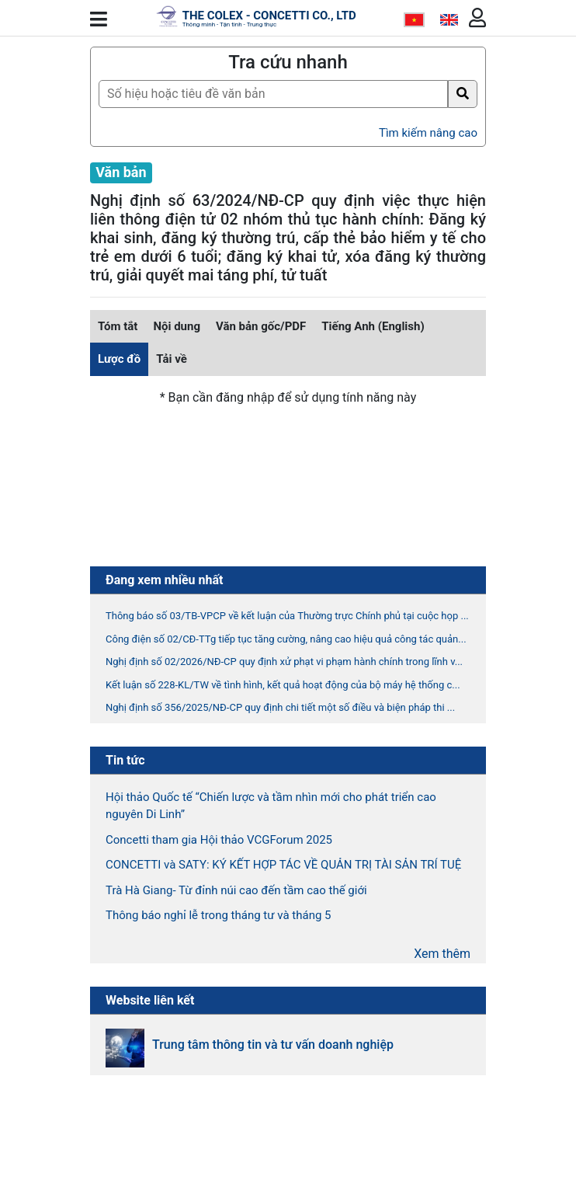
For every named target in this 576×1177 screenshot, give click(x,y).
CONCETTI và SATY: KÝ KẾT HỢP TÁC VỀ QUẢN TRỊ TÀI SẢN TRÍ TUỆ (283, 865)
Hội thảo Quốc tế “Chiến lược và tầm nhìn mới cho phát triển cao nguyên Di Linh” (271, 806)
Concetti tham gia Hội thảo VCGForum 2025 (219, 840)
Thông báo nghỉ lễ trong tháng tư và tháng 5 (218, 915)
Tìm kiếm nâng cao (428, 133)
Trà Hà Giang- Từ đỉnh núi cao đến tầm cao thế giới (236, 890)
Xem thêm (442, 953)
